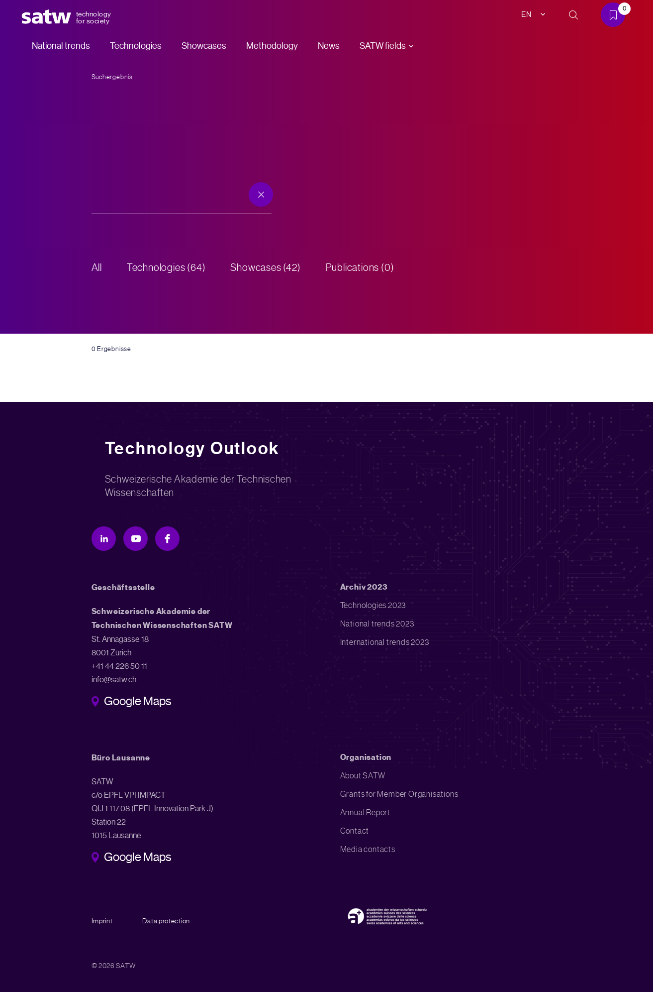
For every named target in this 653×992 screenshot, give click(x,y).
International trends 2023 (384, 642)
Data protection (166, 921)
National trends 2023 (377, 623)
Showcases (204, 46)
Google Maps (137, 702)
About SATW (362, 775)
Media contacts (367, 849)
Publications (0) (360, 267)
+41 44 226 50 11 (119, 666)
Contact (355, 831)
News (329, 46)
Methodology (272, 46)
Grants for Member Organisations (399, 794)
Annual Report (365, 812)
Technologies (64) (166, 267)
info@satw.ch (114, 679)
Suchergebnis (112, 77)
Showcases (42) (266, 267)
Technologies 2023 (373, 605)
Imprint (102, 921)
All (97, 267)
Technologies (136, 46)
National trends (61, 46)
